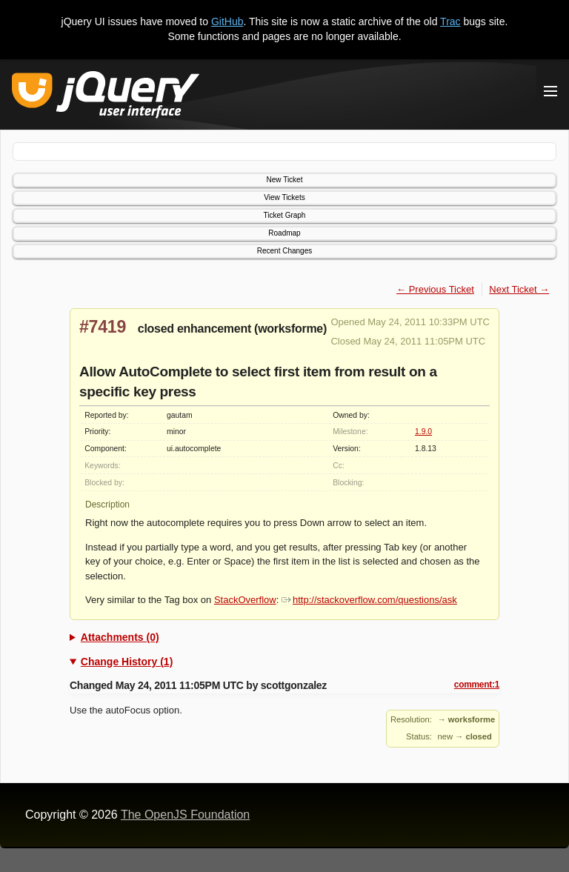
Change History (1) (127, 662)
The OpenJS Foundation (185, 814)
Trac (450, 21)
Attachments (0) (120, 637)
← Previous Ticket (435, 289)
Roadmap (284, 233)
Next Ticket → (519, 289)
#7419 (102, 326)
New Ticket (285, 180)
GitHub (227, 21)
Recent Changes (285, 251)
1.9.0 (423, 431)
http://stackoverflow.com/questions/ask (369, 599)
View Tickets (284, 197)
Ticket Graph (285, 215)
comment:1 (476, 684)
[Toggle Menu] (550, 91)
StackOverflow (245, 599)
